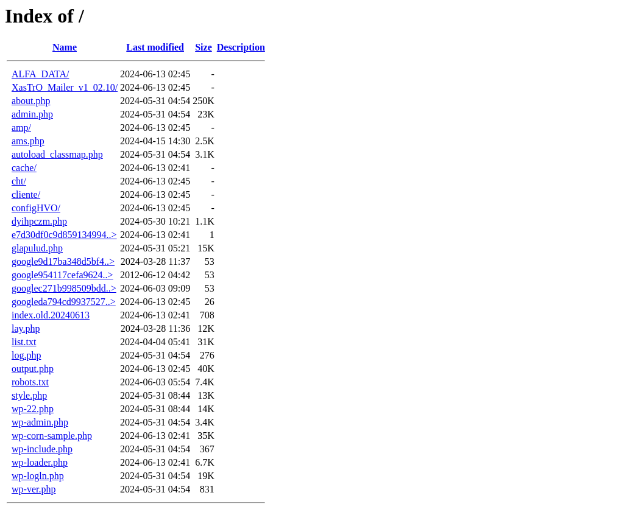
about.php (31, 101)
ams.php (28, 141)
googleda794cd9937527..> (64, 301)
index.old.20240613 (51, 315)
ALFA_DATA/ (40, 74)
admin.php (32, 114)
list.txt (24, 342)
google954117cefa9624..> (62, 275)
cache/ (24, 168)
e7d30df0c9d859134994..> (64, 234)
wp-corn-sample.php (52, 435)
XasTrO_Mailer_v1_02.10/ (65, 87)
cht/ (19, 181)
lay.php (26, 328)
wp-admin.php (40, 422)
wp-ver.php (33, 489)
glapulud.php (37, 248)
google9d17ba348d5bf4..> (63, 261)
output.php (33, 368)
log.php (26, 355)
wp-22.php (33, 409)
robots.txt (30, 382)
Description (241, 47)
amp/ (21, 127)
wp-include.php (42, 449)
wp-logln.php (38, 476)
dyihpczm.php (39, 221)
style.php (29, 395)
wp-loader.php (40, 462)
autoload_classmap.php (57, 154)
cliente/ (26, 194)
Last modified (155, 47)
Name (64, 47)
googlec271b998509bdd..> (64, 288)
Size (203, 47)
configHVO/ (36, 208)
